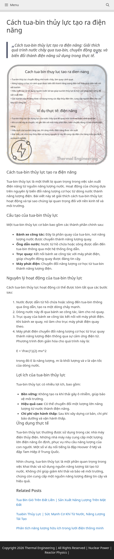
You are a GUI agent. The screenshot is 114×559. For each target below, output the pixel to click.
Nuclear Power (98, 548)
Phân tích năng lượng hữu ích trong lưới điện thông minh (60, 528)
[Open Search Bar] (107, 5)
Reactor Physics (56, 552)
